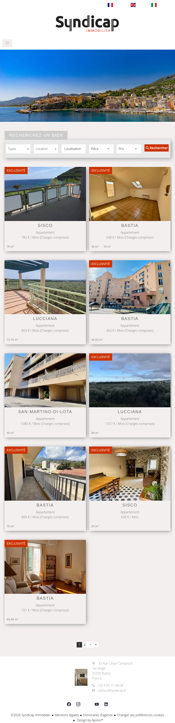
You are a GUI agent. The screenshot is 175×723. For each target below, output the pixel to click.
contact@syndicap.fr (111, 690)
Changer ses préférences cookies (140, 715)
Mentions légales (67, 715)
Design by (89, 720)
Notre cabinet (87, 23)
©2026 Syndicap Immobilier (30, 715)
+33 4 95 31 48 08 (110, 685)
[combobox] (18, 148)
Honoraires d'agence (98, 715)
